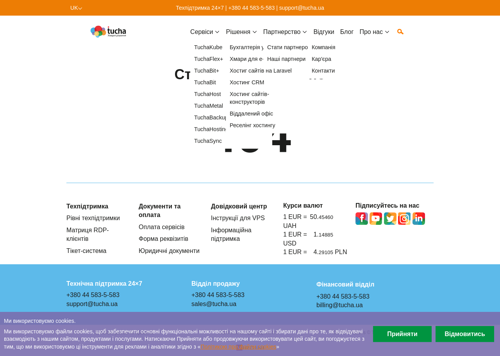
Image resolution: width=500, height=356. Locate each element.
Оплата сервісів (162, 226)
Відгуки (323, 37)
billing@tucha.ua (339, 304)
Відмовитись (465, 333)
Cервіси (201, 37)
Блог (347, 37)
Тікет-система (86, 250)
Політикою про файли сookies (238, 347)
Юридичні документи (169, 250)
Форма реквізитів (163, 238)
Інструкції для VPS (238, 217)
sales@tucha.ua (213, 303)
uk (74, 8)
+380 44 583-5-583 (251, 8)
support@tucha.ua (301, 8)
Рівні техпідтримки (93, 217)
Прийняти (402, 333)
